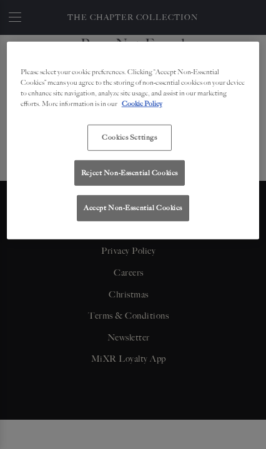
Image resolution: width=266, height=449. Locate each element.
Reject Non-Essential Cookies (129, 172)
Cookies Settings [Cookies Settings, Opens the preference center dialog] (129, 137)
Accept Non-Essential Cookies (133, 207)
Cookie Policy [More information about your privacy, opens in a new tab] (142, 103)
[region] (133, 140)
